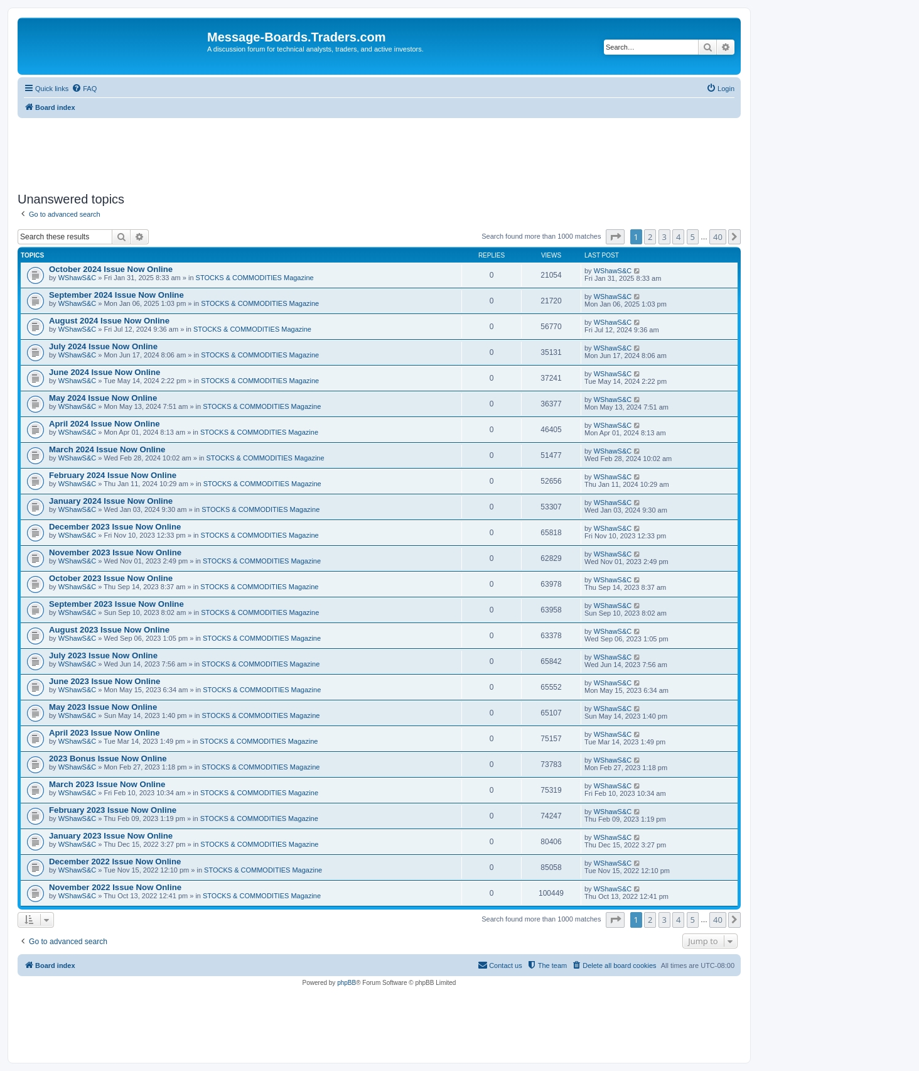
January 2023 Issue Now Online (111, 835)
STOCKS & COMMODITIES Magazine (255, 277)
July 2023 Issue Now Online (103, 655)
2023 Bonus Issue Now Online (108, 758)
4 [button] (678, 236)
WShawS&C (77, 277)
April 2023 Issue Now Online (104, 732)
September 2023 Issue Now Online (116, 604)
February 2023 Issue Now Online (112, 810)
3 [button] (664, 236)
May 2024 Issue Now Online (103, 398)
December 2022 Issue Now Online (115, 861)
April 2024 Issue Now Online (104, 423)
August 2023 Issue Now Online (109, 629)
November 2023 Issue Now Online (115, 552)
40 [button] (718, 236)
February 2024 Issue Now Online (112, 475)
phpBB (346, 982)
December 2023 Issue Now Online (115, 526)
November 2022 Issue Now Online (115, 887)
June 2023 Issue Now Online (104, 681)
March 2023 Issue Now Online (107, 784)
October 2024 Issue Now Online (111, 269)
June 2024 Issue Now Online (104, 372)
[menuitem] (84, 88)
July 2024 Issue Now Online (103, 346)
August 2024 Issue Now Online (109, 320)
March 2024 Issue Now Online (107, 449)
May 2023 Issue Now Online (103, 707)
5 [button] (693, 236)
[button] (615, 236)
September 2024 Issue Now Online (116, 295)
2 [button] (650, 236)
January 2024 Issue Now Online (111, 501)
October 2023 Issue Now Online (111, 578)
